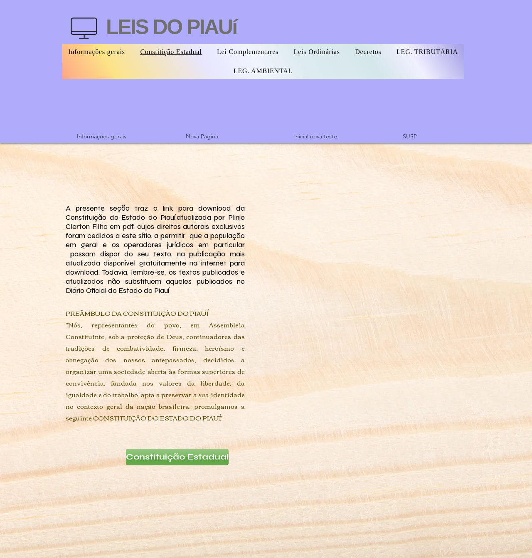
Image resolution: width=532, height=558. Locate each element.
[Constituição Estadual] (177, 457)
